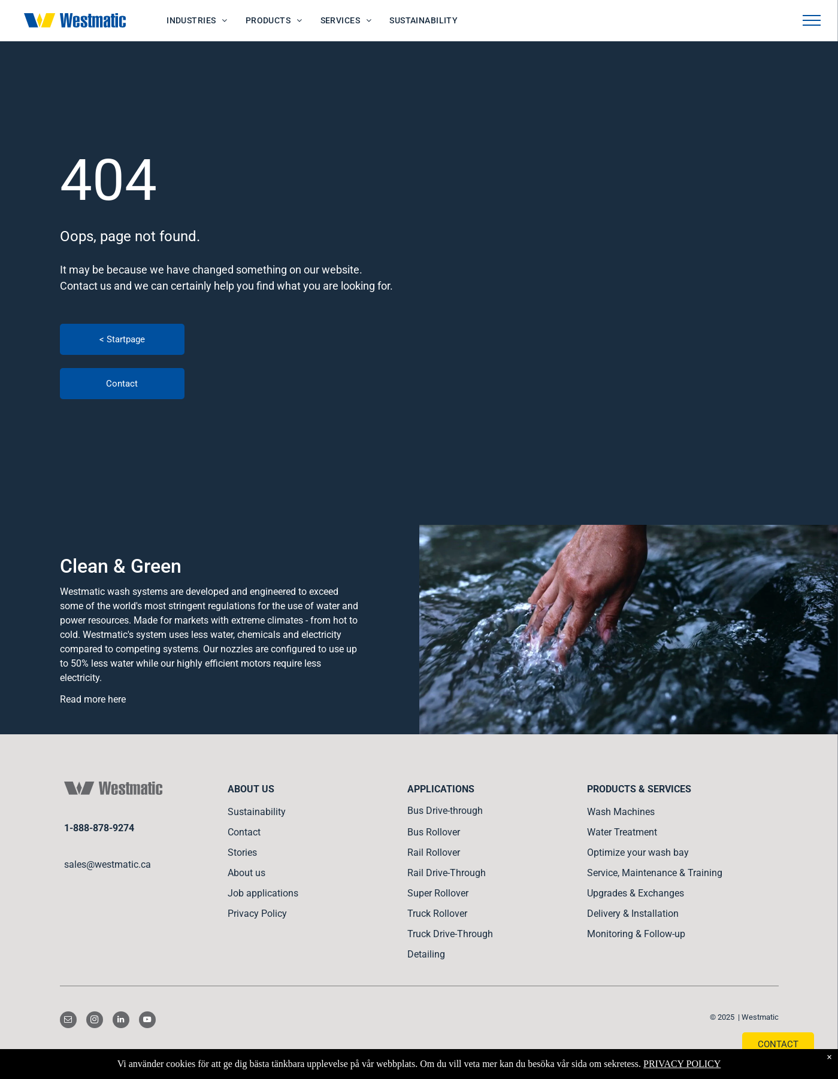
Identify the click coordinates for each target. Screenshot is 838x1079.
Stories (242, 852)
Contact (244, 832)
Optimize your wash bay (638, 852)
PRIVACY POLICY (682, 1064)
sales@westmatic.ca (107, 864)
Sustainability (257, 811)
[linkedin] (121, 1021)
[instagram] (94, 1021)
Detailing (426, 954)
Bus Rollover (433, 832)
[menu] (811, 20)
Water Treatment (622, 832)
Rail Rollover (433, 852)
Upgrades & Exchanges (635, 893)
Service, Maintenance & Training (654, 873)
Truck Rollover (437, 913)
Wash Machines (621, 811)
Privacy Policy (257, 913)
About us (246, 873)
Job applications (263, 893)
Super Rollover (437, 893)
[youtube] (147, 1021)
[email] (68, 1021)
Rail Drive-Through (446, 873)
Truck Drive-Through (450, 934)
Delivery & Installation (633, 913)
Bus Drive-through (445, 810)
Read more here (93, 699)
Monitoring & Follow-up (636, 934)
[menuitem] (197, 20)
